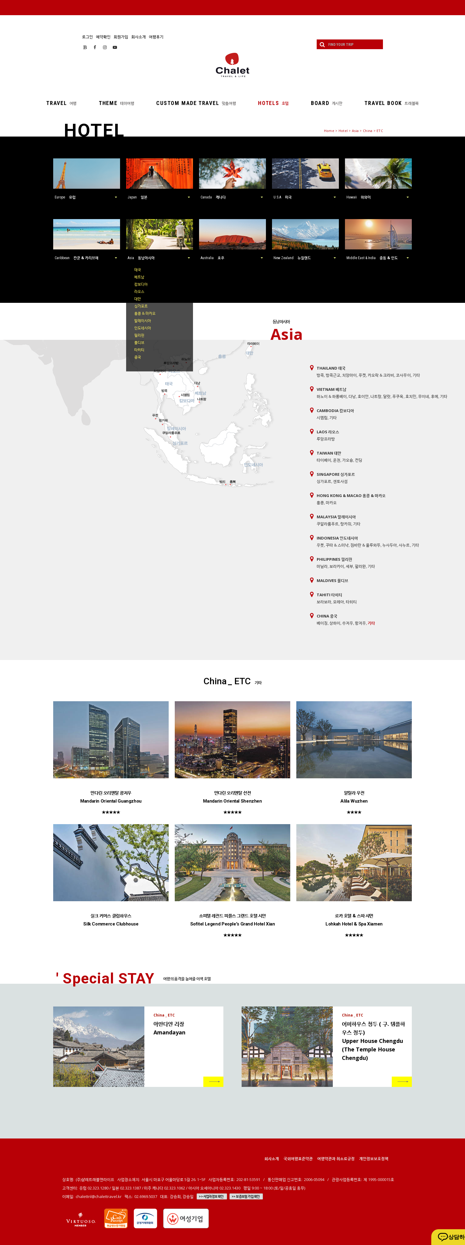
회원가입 (121, 36)
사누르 (404, 545)
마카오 (331, 502)
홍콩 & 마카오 (145, 313)
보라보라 (324, 601)
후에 (434, 396)
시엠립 (322, 417)
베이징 (322, 623)
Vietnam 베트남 (331, 389)
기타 (416, 375)
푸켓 (362, 375)
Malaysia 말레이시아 (336, 516)
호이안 (363, 396)
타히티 (139, 349)
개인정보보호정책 (373, 1158)
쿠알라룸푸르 (328, 523)
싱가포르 (141, 306)
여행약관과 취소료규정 (336, 1158)
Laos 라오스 (328, 432)
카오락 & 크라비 (381, 375)
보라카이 (336, 566)
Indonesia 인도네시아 (337, 538)
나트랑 (375, 396)
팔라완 (360, 566)
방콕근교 (333, 375)
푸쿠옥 (397, 396)
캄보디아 (141, 284)
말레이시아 (142, 320)
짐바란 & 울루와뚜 (365, 545)
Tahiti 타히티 (329, 594)
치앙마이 (349, 375)
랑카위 (345, 523)
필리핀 (139, 335)
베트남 (139, 276)
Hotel (343, 130)
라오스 (139, 291)
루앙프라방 (326, 439)
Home (329, 130)
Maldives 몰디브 (332, 580)
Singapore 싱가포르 (336, 474)
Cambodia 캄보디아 (335, 410)
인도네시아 (142, 327)
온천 (336, 460)
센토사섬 (340, 481)
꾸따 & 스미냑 (337, 545)
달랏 (387, 396)
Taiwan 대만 (329, 453)
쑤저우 (347, 623)
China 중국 (327, 616)
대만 (137, 298)
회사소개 (138, 36)
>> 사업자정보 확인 (211, 1196)
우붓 (320, 545)
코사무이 (403, 375)
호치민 (410, 396)
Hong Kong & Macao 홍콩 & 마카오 (351, 495)
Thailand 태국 (331, 368)
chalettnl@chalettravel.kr (99, 1196)
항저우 (360, 623)
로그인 (87, 36)
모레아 (338, 601)
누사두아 (389, 545)
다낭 (352, 396)
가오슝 (347, 460)
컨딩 (358, 460)
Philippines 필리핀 (334, 559)
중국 (137, 357)
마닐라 (322, 566)
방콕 (320, 375)
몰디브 (139, 342)
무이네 (423, 396)
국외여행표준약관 (298, 1158)
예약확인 (103, 36)
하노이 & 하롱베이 (332, 396)
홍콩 (320, 502)
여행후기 (156, 36)
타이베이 (324, 460)
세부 (349, 566)
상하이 (334, 623)
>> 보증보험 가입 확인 (246, 1196)
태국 (137, 269)
